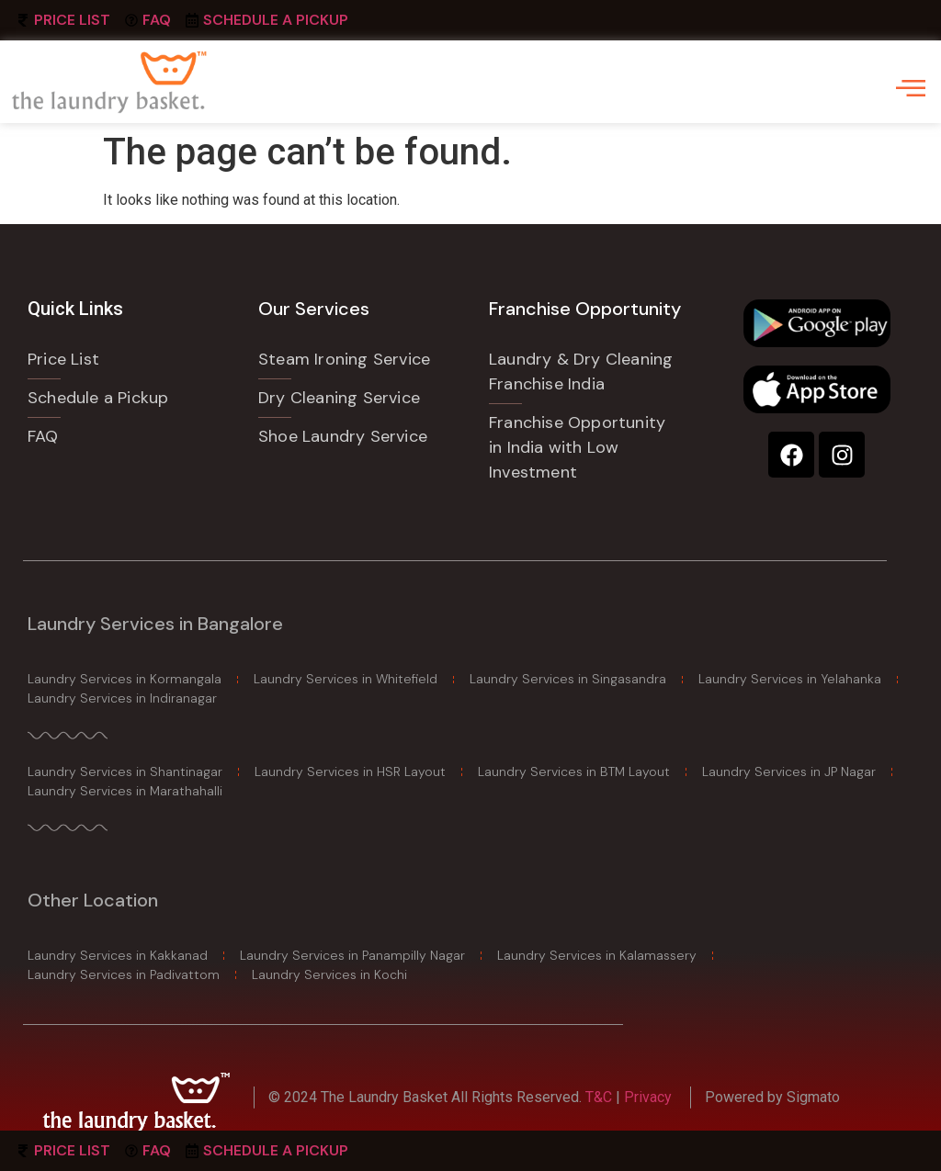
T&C (600, 1097)
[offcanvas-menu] (911, 88)
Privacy (648, 1097)
